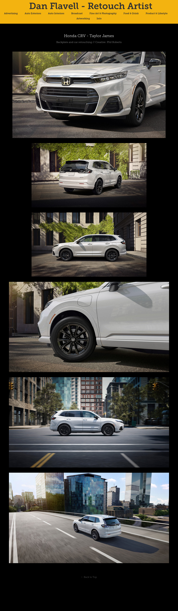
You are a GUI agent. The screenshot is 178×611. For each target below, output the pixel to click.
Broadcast (77, 13)
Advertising (11, 13)
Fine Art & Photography (103, 13)
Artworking (83, 18)
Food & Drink (131, 13)
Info (99, 18)
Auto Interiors (56, 13)
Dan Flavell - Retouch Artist (90, 6)
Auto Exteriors (33, 13)
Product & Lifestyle (157, 13)
